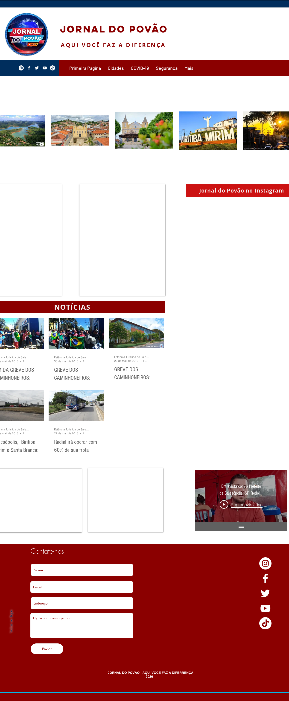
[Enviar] (47, 648)
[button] (115, 68)
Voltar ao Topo (11, 621)
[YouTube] (265, 608)
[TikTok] (265, 623)
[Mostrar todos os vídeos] (241, 526)
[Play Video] (241, 504)
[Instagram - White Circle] (265, 563)
